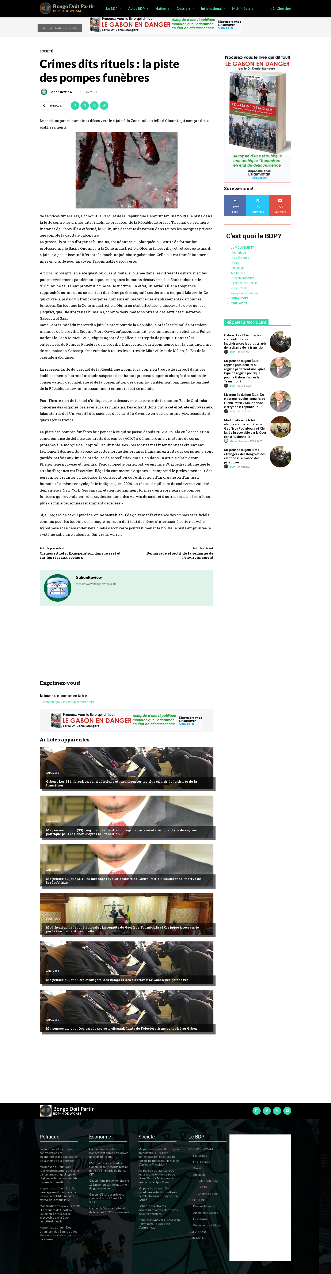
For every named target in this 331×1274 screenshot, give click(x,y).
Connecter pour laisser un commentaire (68, 702)
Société (72, 28)
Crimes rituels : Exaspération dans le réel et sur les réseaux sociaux (80, 555)
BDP (232, 351)
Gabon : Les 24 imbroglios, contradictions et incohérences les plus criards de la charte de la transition (121, 783)
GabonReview (61, 91)
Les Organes (240, 257)
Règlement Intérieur (245, 293)
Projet (236, 262)
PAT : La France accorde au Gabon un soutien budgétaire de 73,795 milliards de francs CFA (108, 1168)
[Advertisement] (126, 648)
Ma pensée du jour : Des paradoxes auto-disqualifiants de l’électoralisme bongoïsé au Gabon (121, 1028)
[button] (280, 8)
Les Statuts (240, 288)
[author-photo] (226, 352)
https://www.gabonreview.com (96, 583)
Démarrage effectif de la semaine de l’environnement (180, 555)
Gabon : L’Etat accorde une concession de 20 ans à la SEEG (106, 1198)
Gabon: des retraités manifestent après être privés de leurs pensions (108, 1152)
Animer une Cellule (245, 283)
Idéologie (238, 268)
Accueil (48, 28)
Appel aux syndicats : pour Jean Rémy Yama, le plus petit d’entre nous (159, 1223)
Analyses (52, 773)
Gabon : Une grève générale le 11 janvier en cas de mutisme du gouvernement (109, 1184)
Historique (239, 252)
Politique (53, 919)
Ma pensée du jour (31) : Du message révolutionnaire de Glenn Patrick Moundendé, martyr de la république (123, 881)
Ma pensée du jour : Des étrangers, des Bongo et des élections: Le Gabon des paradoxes (117, 980)
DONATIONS (239, 298)
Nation (59, 28)
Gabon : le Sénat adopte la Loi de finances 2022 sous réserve (109, 1210)
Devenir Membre (243, 278)
